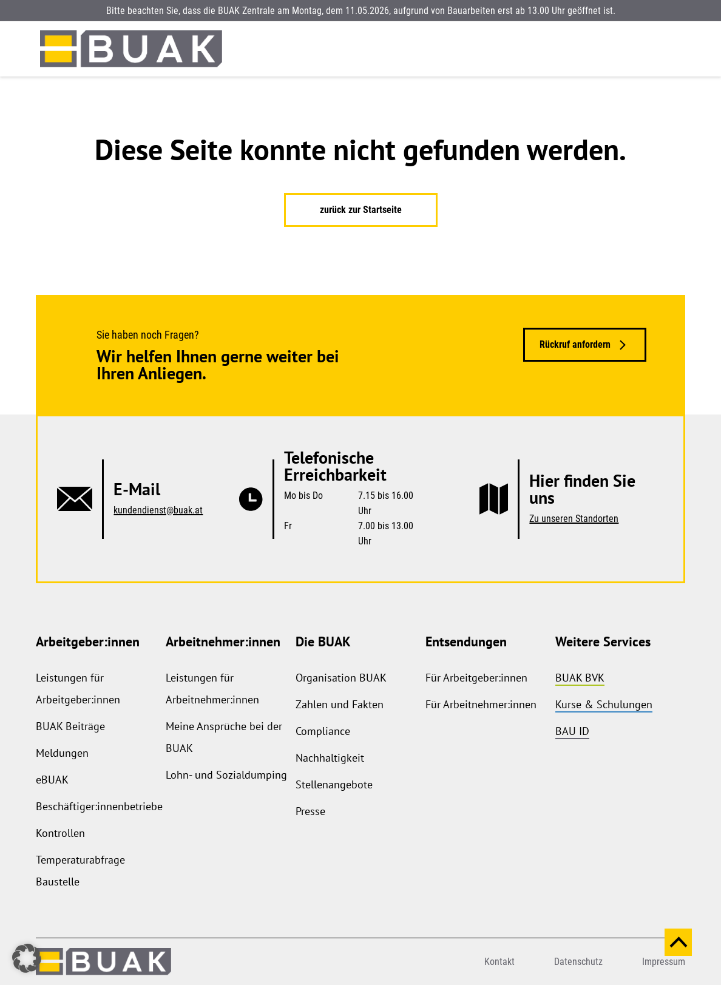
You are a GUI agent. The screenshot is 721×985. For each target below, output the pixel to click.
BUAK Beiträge (70, 726)
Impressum (663, 961)
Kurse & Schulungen (603, 704)
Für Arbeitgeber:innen (476, 678)
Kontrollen (60, 833)
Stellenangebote (334, 784)
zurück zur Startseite (361, 209)
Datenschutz (578, 961)
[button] (26, 958)
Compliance (323, 731)
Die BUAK (323, 641)
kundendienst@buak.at (158, 510)
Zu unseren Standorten (573, 518)
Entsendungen (466, 641)
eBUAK (52, 780)
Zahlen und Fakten (340, 704)
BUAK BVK (579, 678)
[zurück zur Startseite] (131, 48)
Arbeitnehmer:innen (223, 641)
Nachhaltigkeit (330, 758)
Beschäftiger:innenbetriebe (99, 806)
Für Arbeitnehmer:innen (481, 704)
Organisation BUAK (341, 678)
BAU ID (572, 731)
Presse (310, 811)
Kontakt (499, 961)
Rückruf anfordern (575, 344)
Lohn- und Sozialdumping (226, 775)
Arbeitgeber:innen (88, 641)
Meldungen (62, 753)
